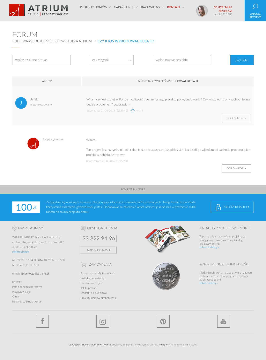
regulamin (109, 273)
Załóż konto (235, 207)
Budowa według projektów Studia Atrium (52, 41)
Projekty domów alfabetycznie (98, 298)
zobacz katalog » (209, 247)
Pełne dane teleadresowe (27, 287)
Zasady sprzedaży (91, 273)
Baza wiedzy (150, 10)
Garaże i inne (124, 10)
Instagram (102, 321)
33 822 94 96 (223, 7)
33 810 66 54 (25, 260)
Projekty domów (93, 10)
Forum (25, 34)
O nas (15, 296)
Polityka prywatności (93, 278)
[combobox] (112, 60)
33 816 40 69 (42, 260)
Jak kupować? (89, 288)
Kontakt (174, 10)
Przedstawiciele (21, 291)
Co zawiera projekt (92, 283)
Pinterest (163, 321)
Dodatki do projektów (94, 293)
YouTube (223, 321)
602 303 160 (225, 11)
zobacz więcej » (208, 283)
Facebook (42, 321)
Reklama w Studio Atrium (27, 301)
